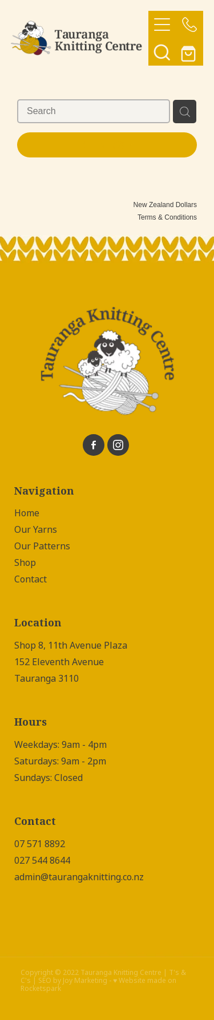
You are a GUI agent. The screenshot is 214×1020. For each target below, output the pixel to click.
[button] (162, 52)
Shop (25, 562)
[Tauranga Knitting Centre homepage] (80, 38)
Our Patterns (42, 546)
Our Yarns (35, 529)
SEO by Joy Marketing (72, 981)
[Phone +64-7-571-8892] (189, 24)
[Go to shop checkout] (189, 52)
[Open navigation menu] (162, 24)
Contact (30, 579)
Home (26, 513)
